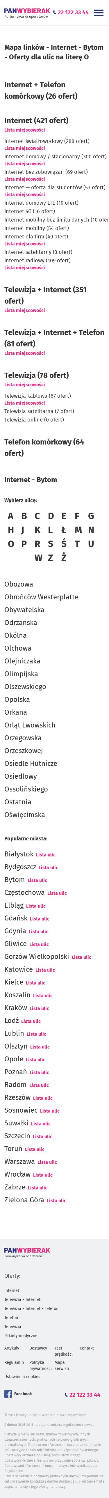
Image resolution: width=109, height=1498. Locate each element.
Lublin (14, 1033)
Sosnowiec (20, 1110)
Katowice (18, 969)
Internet (11, 1291)
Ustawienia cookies (22, 1377)
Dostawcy (38, 1348)
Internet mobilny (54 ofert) (36, 228)
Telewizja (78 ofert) (36, 375)
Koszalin (17, 995)
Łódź (11, 1020)
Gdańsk (15, 918)
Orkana (15, 712)
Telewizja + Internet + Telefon (31, 1309)
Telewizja (12, 1327)
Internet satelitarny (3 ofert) (38, 252)
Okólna (15, 635)
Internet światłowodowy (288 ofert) (47, 141)
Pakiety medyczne (20, 1336)
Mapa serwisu (62, 1366)
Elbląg (14, 905)
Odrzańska (20, 622)
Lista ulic (46, 855)
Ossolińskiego (26, 789)
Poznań (15, 1072)
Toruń (13, 1148)
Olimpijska (21, 674)
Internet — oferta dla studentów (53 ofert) (55, 187)
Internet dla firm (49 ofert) (36, 237)
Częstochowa (24, 892)
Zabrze (14, 1187)
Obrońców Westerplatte (41, 597)
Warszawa (19, 1161)
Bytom (14, 880)
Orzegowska (23, 738)
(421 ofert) (36, 121)
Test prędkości (64, 1351)
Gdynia (15, 931)
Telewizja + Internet (22, 1300)
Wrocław (17, 1174)
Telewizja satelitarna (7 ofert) (39, 411)
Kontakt (87, 1348)
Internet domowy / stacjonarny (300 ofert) (55, 157)
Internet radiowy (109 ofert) (37, 260)
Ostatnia (17, 802)
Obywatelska (24, 610)
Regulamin (14, 1363)
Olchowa (17, 648)
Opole (13, 1059)
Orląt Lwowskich (30, 725)
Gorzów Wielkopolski (36, 956)
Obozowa (18, 584)
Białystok (18, 854)
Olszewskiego (25, 687)
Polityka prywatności (40, 1366)
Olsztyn (16, 1046)
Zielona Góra (24, 1200)
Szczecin (17, 1136)
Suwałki (16, 1123)
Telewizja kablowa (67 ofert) (37, 396)
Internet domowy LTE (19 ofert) (41, 203)
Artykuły (11, 1348)
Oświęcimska (24, 815)
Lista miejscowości (24, 130)
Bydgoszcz (20, 867)
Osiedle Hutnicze (30, 763)
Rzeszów (17, 1097)
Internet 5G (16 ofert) (29, 211)
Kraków (15, 1008)
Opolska (17, 699)
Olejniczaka (22, 661)
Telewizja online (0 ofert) (34, 420)
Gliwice (15, 944)
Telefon (11, 1318)
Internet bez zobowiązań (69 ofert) (46, 172)
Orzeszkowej (23, 751)
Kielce (13, 982)
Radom (15, 1084)
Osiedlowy (20, 776)
